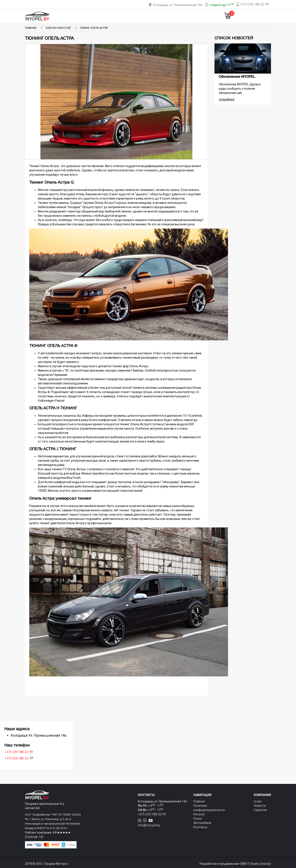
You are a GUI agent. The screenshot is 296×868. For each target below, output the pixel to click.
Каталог (101, 16)
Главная (83, 16)
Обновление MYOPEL (237, 77)
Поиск (197, 818)
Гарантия (260, 810)
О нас (258, 801)
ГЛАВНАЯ (30, 27)
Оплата (134, 16)
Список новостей (58, 27)
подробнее (226, 99)
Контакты (176, 16)
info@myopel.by (149, 825)
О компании (155, 16)
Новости (196, 16)
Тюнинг (118, 16)
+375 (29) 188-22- (38, 758)
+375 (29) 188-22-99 (40, 752)
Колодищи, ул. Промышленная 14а (177, 5)
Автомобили (202, 823)
